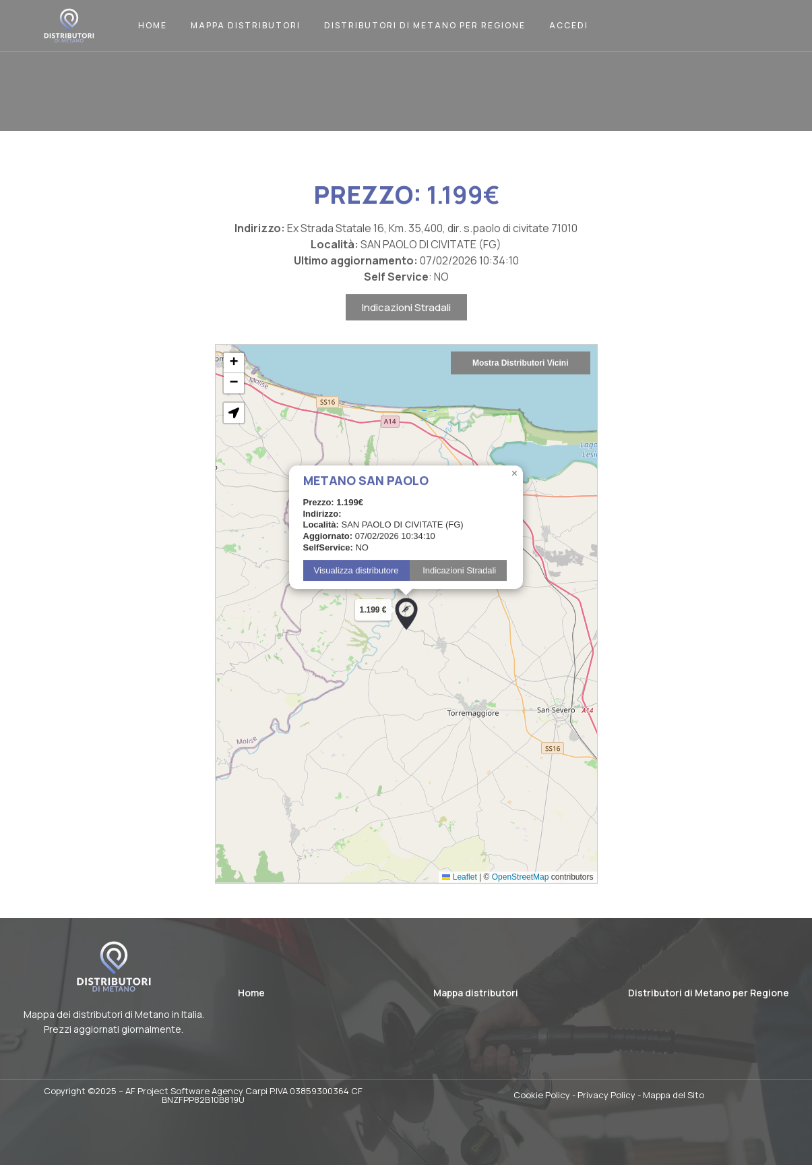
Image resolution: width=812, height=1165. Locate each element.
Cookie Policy (541, 1095)
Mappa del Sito (673, 1095)
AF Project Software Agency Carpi (196, 1091)
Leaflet (459, 913)
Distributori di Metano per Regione (425, 25)
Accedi (568, 25)
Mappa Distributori (246, 25)
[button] (406, 650)
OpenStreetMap (520, 913)
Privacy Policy (606, 1095)
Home (152, 25)
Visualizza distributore (356, 607)
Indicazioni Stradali (406, 344)
